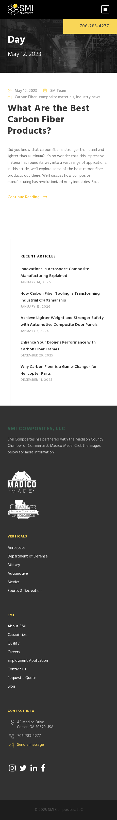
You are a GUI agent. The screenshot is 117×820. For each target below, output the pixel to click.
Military (14, 565)
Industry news (88, 97)
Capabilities (17, 635)
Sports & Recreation (25, 591)
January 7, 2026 (35, 331)
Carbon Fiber (26, 97)
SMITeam (58, 91)
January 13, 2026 (35, 306)
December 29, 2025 (37, 355)
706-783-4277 (94, 26)
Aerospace (16, 548)
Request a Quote (22, 678)
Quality (13, 644)
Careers (14, 652)
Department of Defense (28, 556)
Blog (11, 687)
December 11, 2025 (37, 380)
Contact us (17, 669)
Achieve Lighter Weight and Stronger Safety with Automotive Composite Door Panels (62, 321)
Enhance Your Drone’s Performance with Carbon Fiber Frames (58, 346)
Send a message (30, 745)
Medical (14, 582)
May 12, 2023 (26, 91)
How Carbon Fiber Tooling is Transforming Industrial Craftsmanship (60, 297)
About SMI (17, 626)
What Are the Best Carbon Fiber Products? (49, 120)
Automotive (18, 574)
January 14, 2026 (36, 282)
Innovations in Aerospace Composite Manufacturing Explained (55, 272)
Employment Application (28, 661)
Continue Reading (27, 197)
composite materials (56, 97)
